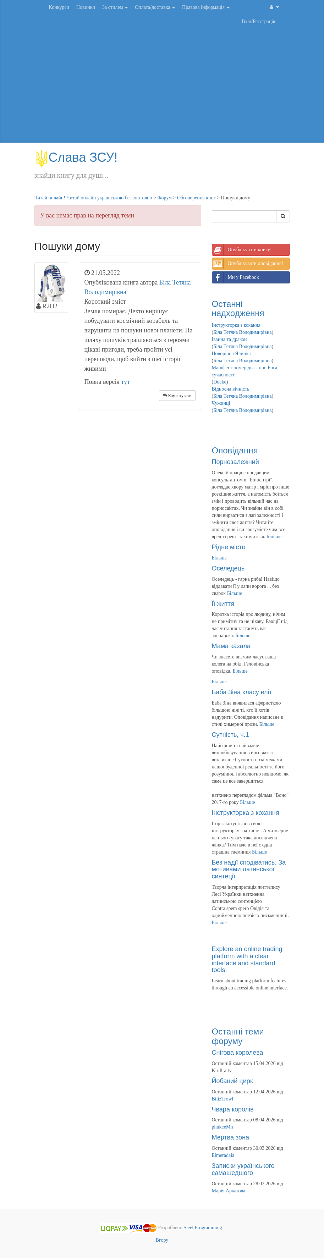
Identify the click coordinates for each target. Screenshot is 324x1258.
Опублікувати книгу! (242, 249)
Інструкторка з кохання (236, 325)
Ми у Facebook (235, 277)
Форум (164, 197)
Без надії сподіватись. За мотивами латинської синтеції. (249, 869)
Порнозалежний (235, 461)
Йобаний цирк (232, 1081)
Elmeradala (223, 1155)
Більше (274, 536)
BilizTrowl (223, 1099)
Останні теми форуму (238, 1036)
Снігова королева (237, 1052)
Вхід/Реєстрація (258, 21)
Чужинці (221, 403)
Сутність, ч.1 (230, 734)
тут (125, 381)
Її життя (223, 603)
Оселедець (228, 568)
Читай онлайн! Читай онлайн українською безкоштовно (93, 197)
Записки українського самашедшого (243, 1169)
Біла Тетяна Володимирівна (242, 332)
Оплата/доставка (155, 7)
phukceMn (222, 1127)
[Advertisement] (162, 86)
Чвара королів (233, 1109)
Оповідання (235, 450)
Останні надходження (238, 308)
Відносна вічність (230, 389)
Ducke (219, 382)
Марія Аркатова (229, 1190)
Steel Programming (202, 1227)
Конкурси (59, 7)
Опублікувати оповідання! (247, 263)
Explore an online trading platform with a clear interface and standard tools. (247, 959)
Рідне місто (229, 547)
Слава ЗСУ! (76, 157)
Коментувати (177, 395)
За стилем (115, 7)
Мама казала (231, 646)
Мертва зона (230, 1137)
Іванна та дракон (229, 339)
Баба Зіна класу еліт (242, 692)
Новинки (85, 7)
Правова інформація (206, 7)
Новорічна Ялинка (231, 353)
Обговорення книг (196, 197)
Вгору (162, 1240)
